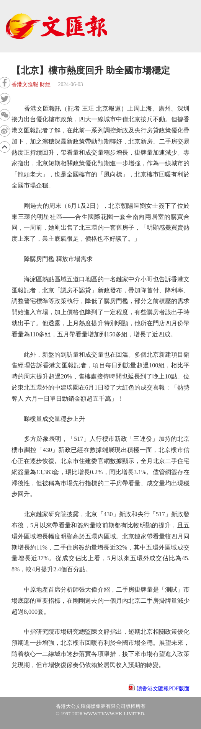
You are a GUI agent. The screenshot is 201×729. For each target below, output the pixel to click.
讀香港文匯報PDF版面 (163, 688)
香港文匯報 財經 (31, 84)
